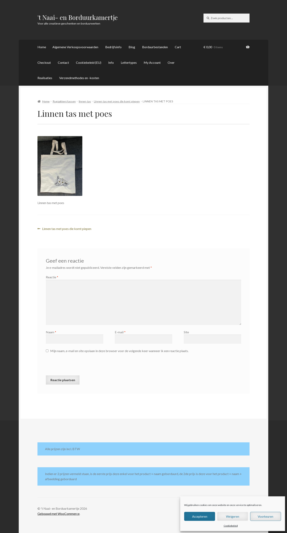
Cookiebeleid (231, 525)
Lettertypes (129, 62)
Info (111, 62)
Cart (178, 47)
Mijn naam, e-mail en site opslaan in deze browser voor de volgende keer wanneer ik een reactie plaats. (119, 351)
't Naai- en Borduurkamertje (77, 17)
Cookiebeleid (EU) (88, 62)
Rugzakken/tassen (64, 101)
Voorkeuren (265, 516)
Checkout (44, 62)
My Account (152, 62)
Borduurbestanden (155, 47)
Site (186, 332)
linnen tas (85, 101)
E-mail (120, 332)
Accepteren (199, 516)
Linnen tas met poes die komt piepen (117, 101)
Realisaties (44, 78)
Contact (63, 62)
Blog (132, 47)
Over (171, 62)
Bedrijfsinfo (113, 47)
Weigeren (232, 516)
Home (41, 47)
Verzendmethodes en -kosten (79, 78)
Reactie (52, 277)
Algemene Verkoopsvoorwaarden (75, 47)
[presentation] (76, 365)
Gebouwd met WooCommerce (58, 513)
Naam (51, 332)
